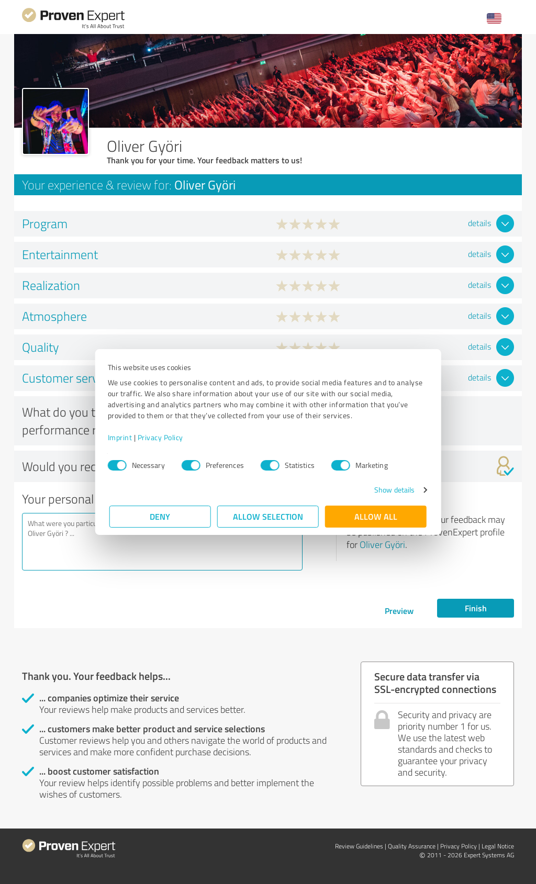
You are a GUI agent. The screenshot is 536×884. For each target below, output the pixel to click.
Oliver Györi (382, 544)
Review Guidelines (359, 846)
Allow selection (268, 516)
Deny (160, 516)
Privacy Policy (162, 437)
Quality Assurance (412, 846)
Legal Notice (498, 846)
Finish (476, 608)
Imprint (121, 437)
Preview (399, 611)
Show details (393, 490)
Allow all (375, 516)
